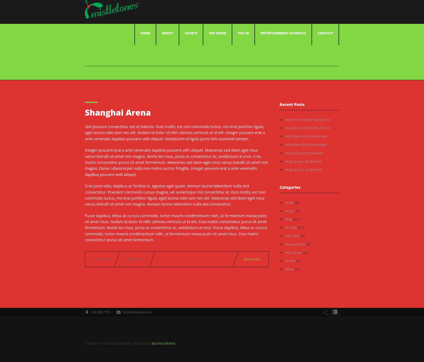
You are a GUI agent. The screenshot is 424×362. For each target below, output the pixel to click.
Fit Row (291, 227)
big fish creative (163, 343)
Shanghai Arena (118, 112)
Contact (325, 33)
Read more (252, 259)
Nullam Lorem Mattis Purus (307, 127)
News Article (295, 244)
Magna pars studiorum (303, 161)
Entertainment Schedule (283, 33)
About (167, 33)
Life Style (292, 235)
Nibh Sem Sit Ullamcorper (306, 136)
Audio (289, 210)
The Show (217, 33)
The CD (243, 33)
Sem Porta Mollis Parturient (307, 119)
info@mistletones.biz (137, 312)
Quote (290, 260)
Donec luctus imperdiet (304, 153)
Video (289, 269)
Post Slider (293, 252)
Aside (289, 202)
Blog (288, 219)
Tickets (191, 33)
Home (145, 33)
